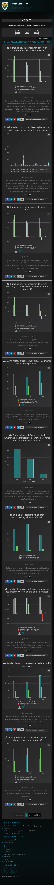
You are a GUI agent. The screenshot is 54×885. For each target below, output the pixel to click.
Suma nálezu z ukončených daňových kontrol (28, 208)
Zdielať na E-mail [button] (22, 119)
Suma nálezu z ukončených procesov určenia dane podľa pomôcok (29, 362)
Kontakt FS (7, 856)
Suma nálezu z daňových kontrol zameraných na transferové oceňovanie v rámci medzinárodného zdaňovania (27, 438)
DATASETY (15, 8)
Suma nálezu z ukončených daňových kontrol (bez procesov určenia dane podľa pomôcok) (27, 286)
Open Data (17, 3)
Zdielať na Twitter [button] (18, 119)
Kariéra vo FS (8, 859)
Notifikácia (7, 849)
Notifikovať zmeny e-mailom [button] (35, 120)
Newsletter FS (8, 861)
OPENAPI (21, 8)
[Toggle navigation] (30, 20)
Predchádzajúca (18, 815)
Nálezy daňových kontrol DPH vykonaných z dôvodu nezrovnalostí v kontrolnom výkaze (28, 128)
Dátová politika (8, 842)
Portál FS (7, 828)
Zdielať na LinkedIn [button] (11, 119)
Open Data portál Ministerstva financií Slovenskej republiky (22, 826)
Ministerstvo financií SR (11, 833)
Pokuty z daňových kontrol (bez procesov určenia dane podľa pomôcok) (28, 739)
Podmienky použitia (10, 840)
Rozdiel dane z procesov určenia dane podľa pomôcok (29, 664)
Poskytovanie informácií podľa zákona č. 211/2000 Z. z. (21, 831)
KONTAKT (28, 8)
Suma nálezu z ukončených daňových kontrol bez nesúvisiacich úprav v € (28, 49)
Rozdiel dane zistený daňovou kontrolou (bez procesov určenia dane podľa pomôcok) (27, 590)
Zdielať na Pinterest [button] (14, 119)
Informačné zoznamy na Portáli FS (14, 854)
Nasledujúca (36, 815)
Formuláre (7, 852)
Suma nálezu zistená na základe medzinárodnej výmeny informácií (27, 516)
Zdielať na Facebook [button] (7, 119)
